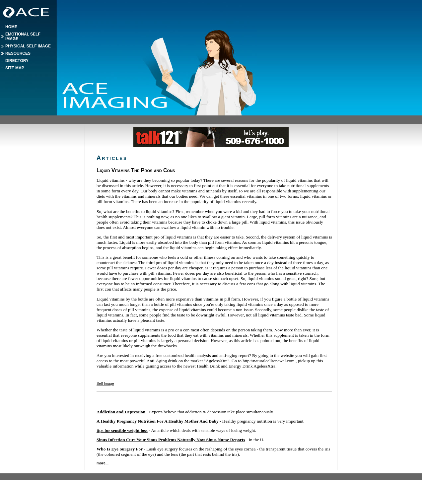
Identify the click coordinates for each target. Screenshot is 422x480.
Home (11, 27)
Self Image (105, 383)
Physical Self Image (28, 46)
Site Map (14, 68)
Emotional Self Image (22, 36)
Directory (17, 60)
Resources (18, 53)
